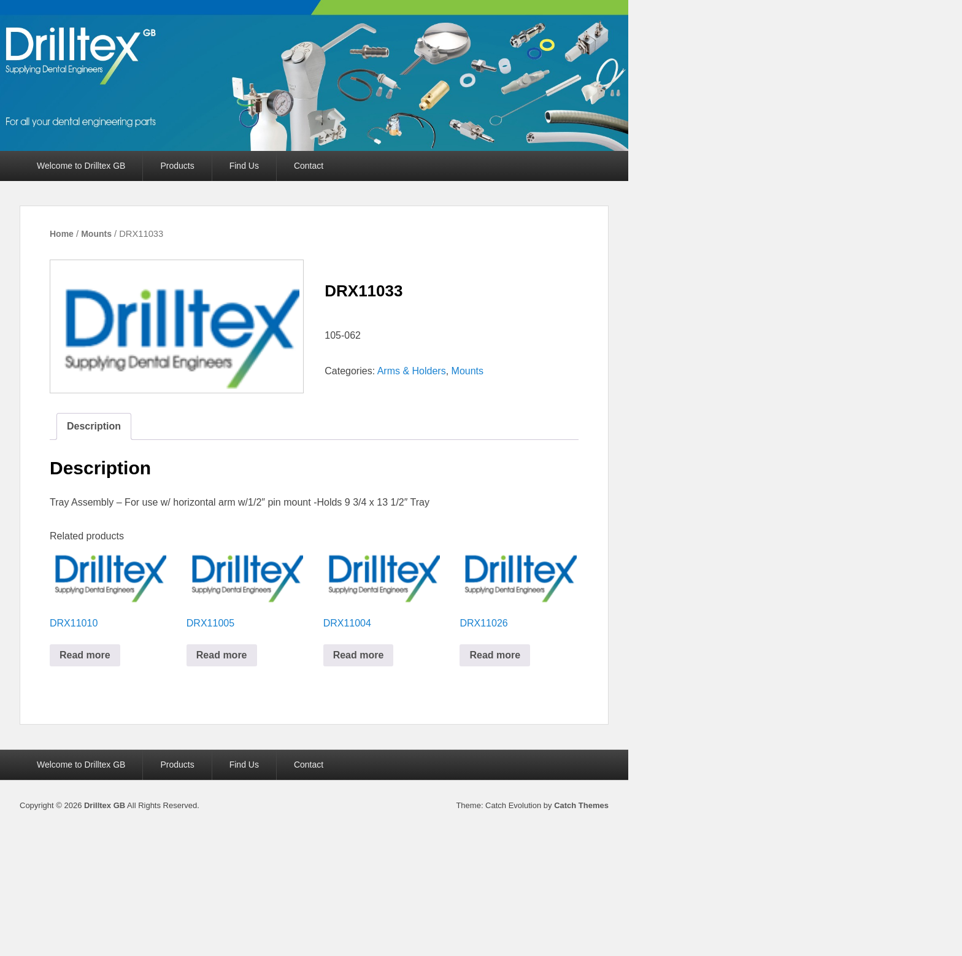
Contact (308, 166)
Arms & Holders (411, 371)
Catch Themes (581, 805)
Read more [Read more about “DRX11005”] (221, 655)
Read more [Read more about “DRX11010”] (85, 655)
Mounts (96, 234)
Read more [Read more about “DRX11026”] (494, 655)
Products (177, 166)
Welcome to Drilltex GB (81, 166)
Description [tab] (94, 426)
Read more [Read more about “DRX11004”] (358, 655)
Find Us (244, 166)
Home (62, 234)
